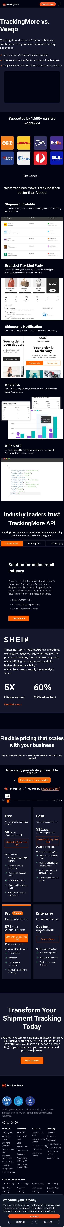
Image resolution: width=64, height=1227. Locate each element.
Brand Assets (22, 1150)
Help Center (22, 1146)
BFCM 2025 (21, 1132)
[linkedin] (3, 1122)
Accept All (34, 1216)
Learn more (19, 618)
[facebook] (8, 1122)
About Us (50, 1132)
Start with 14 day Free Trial (16, 843)
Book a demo (32, 1060)
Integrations (7, 1169)
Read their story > (13, 704)
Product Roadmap (54, 1144)
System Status (53, 1158)
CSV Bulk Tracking (39, 1145)
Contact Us (51, 1136)
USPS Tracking (8, 1183)
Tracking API (7, 1132)
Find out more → (32, 176)
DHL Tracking (52, 1183)
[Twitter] (12, 1122)
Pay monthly (15, 788)
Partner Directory (54, 1147)
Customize (20, 1222)
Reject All (48, 1222)
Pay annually (33, 788)
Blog (19, 1143)
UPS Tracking (22, 1183)
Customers (51, 1140)
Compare (21, 1154)
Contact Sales (47, 939)
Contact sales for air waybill (34, 780)
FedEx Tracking (38, 1183)
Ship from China (8, 1172)
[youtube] (16, 1122)
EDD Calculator (38, 1149)
